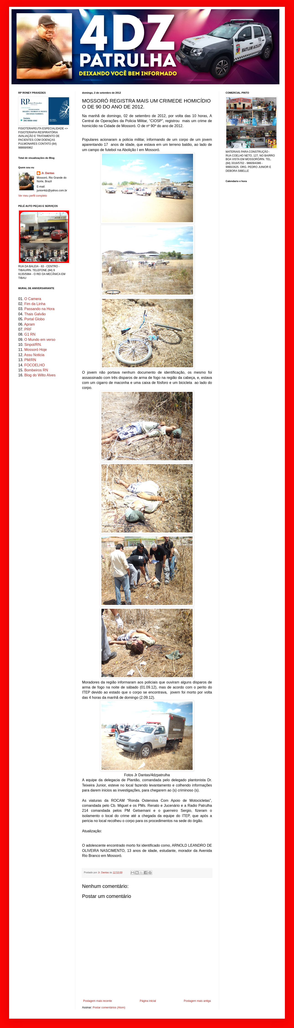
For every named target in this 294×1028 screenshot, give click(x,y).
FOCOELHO (34, 365)
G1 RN (30, 334)
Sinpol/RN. (33, 345)
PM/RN (30, 360)
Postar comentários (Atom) (109, 1007)
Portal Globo (34, 319)
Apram (29, 324)
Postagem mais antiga (197, 1000)
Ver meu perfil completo (32, 195)
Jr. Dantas (104, 872)
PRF (28, 329)
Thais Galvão (35, 314)
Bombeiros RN (36, 370)
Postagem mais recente (97, 1000)
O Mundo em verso (39, 340)
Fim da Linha (35, 304)
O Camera (32, 299)
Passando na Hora (39, 309)
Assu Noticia (34, 355)
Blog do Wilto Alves (40, 375)
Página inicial (148, 1000)
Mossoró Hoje (35, 350)
